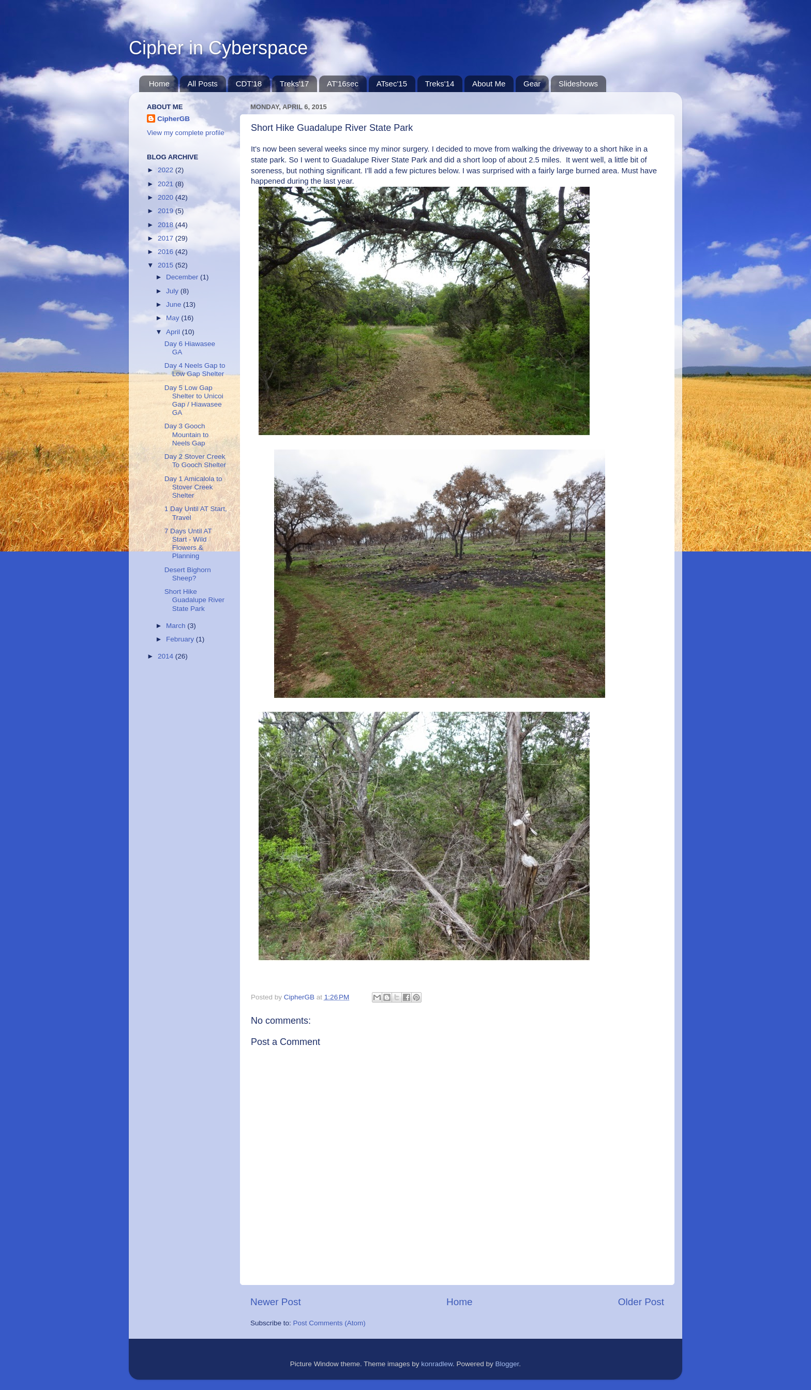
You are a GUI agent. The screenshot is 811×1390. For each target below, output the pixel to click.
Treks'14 (440, 83)
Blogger (507, 1364)
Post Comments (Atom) (329, 1323)
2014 (166, 656)
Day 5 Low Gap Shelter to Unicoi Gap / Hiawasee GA (193, 400)
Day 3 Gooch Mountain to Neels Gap (186, 434)
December (183, 277)
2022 (166, 170)
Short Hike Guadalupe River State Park (194, 600)
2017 (166, 238)
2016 (166, 252)
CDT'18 (249, 83)
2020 (166, 197)
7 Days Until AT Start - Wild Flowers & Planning (188, 543)
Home (159, 83)
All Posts (203, 83)
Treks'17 (294, 83)
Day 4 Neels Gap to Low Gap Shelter (195, 370)
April (174, 332)
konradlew (437, 1364)
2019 (166, 211)
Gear (531, 83)
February (181, 639)
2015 (166, 265)
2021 (166, 184)
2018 (166, 225)
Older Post (641, 1301)
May (173, 318)
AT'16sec (342, 83)
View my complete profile (185, 133)
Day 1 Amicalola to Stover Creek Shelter (193, 487)
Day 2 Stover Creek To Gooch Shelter (195, 461)
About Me (488, 83)
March (176, 626)
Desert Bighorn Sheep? (187, 574)
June (174, 304)
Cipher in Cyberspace (218, 47)
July (173, 291)
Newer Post (275, 1301)
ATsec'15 (392, 83)
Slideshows (578, 83)
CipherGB (173, 119)
